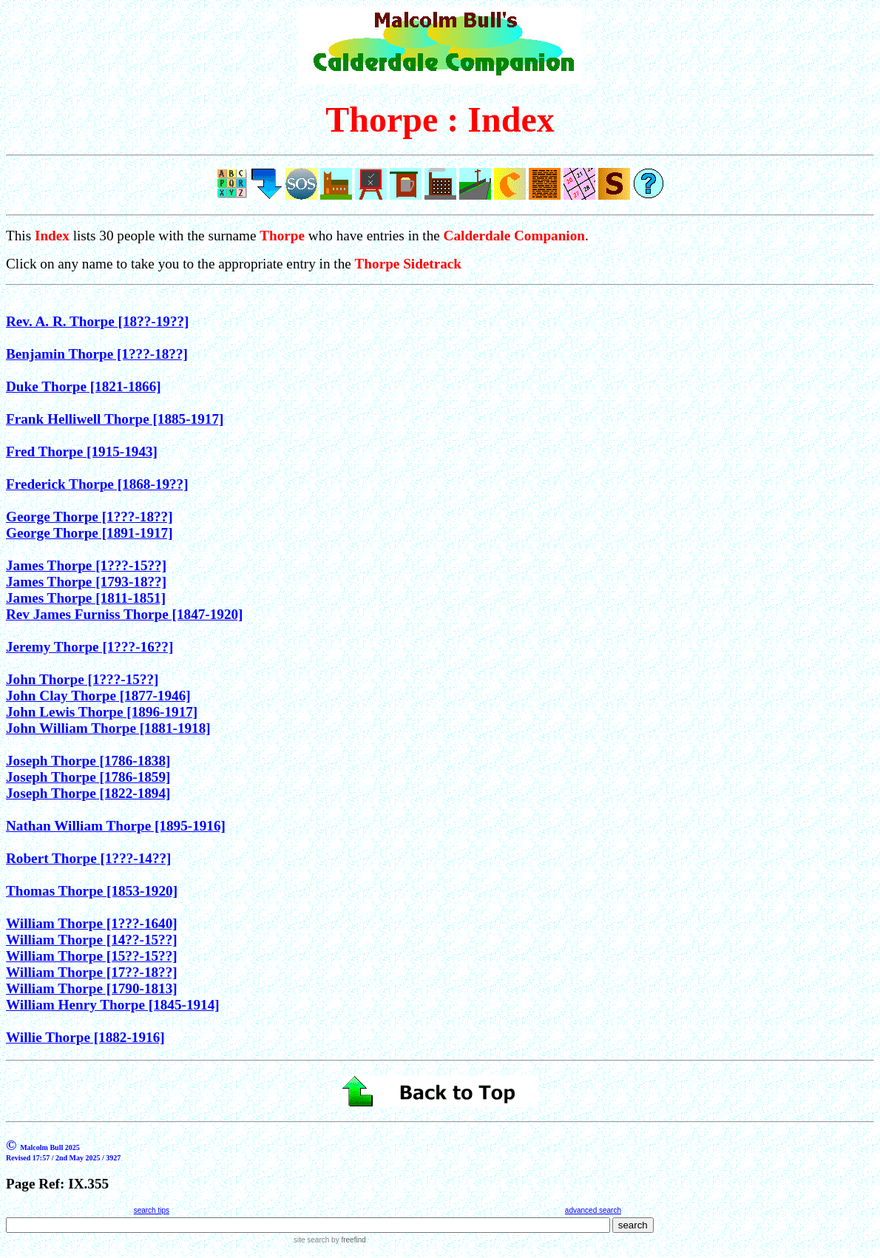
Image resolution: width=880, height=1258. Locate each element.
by (347, 1240)
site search (311, 1240)
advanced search (593, 1210)
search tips (151, 1210)
